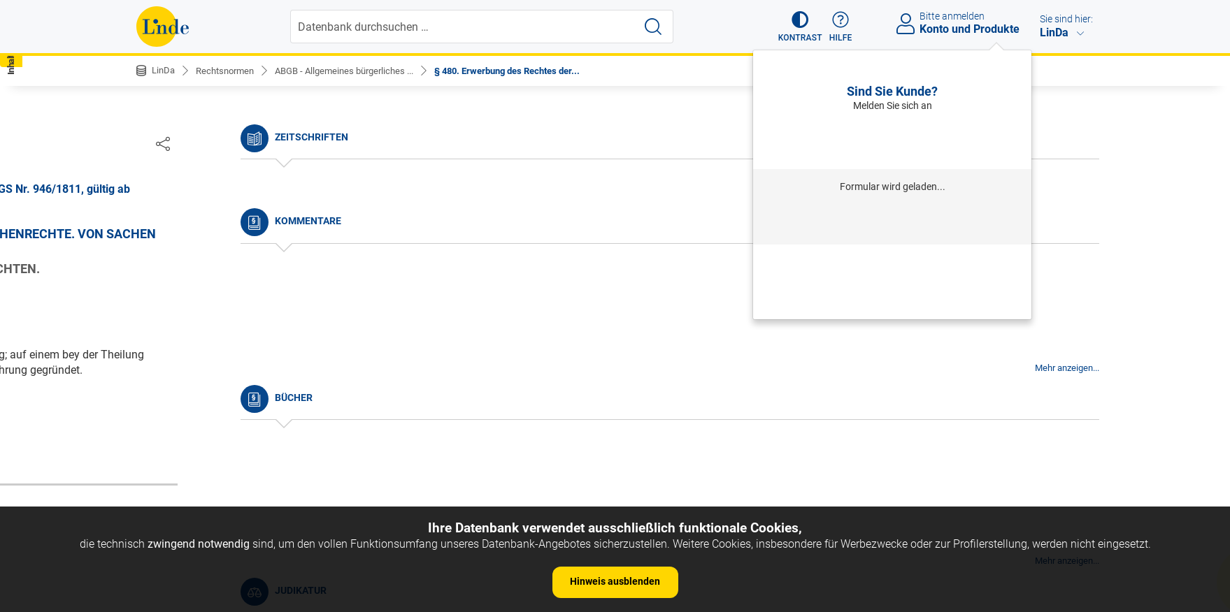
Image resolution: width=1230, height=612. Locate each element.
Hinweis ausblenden (615, 581)
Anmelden (892, 140)
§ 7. (157, 411)
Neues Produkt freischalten (892, 300)
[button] (794, 26)
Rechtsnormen (230, 70)
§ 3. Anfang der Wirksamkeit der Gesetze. (249, 327)
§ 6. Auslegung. (186, 391)
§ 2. (157, 305)
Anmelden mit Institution (892, 221)
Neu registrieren (892, 280)
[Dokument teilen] (1079, 143)
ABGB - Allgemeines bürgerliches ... (358, 70)
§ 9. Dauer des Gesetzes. (208, 454)
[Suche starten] (654, 26)
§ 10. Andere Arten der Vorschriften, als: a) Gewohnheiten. (251, 483)
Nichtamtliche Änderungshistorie (230, 231)
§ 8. (157, 433)
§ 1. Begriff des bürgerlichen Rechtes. (239, 284)
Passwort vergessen (892, 262)
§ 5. (157, 370)
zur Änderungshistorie (572, 446)
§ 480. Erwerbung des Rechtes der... (533, 70)
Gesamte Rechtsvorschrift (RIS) (822, 401)
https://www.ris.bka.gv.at (674, 401)
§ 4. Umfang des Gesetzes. (214, 348)
